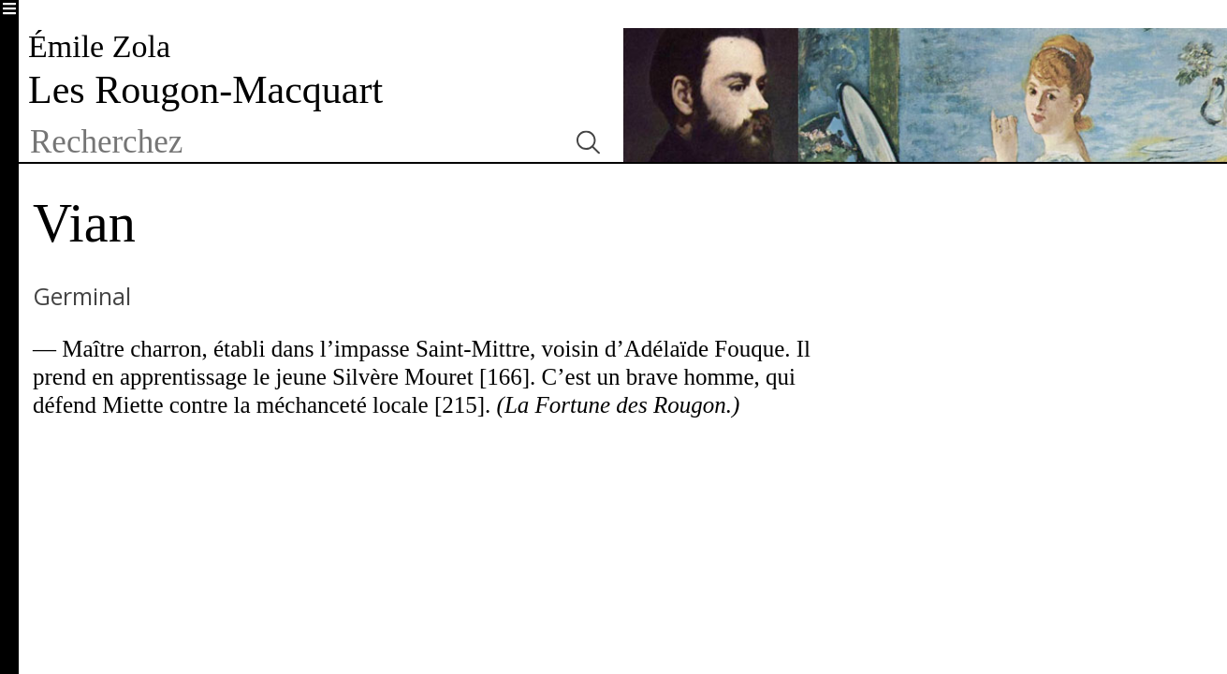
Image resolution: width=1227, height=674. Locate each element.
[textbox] (290, 142)
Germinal (82, 296)
